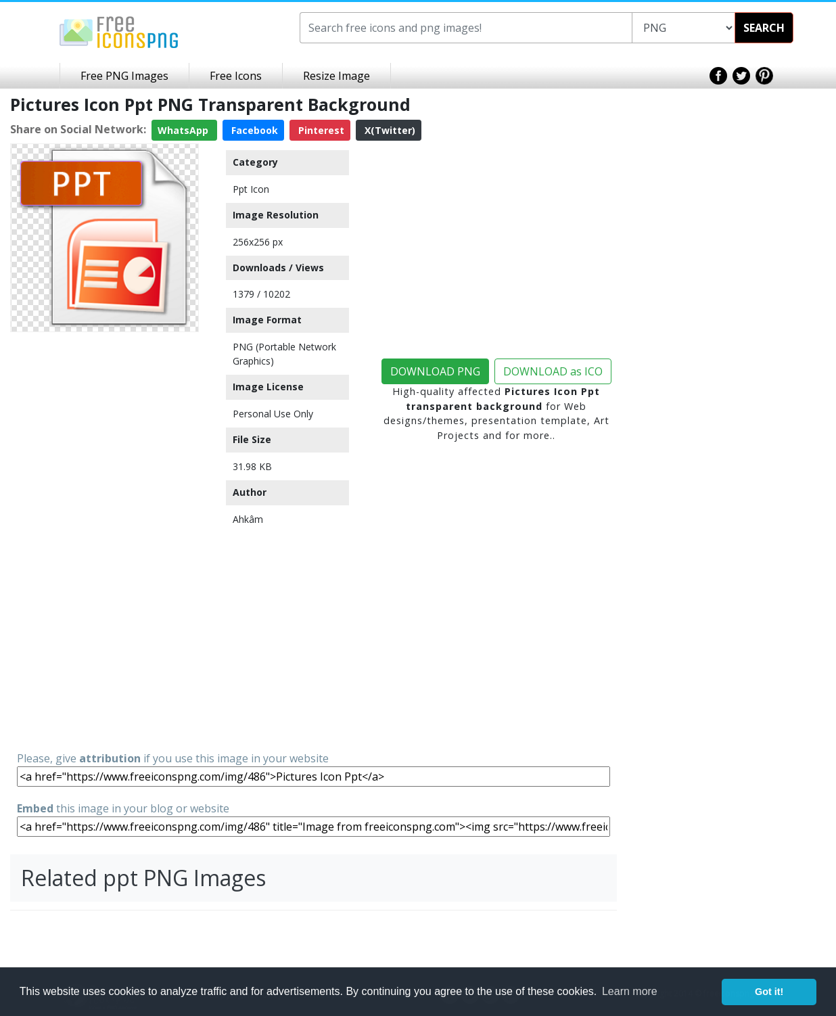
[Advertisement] (104, 540)
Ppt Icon (251, 189)
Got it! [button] (769, 991)
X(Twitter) (388, 130)
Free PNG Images (124, 75)
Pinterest (320, 130)
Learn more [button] (629, 991)
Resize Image (336, 75)
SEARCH (764, 27)
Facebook (253, 130)
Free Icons (236, 75)
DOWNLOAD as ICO (553, 371)
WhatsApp (184, 130)
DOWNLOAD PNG (435, 371)
